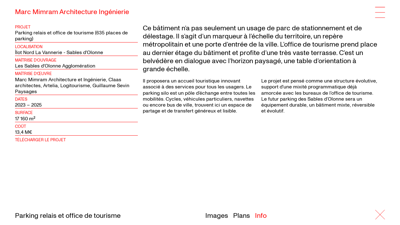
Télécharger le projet (40, 140)
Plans (241, 215)
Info (261, 215)
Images (216, 215)
